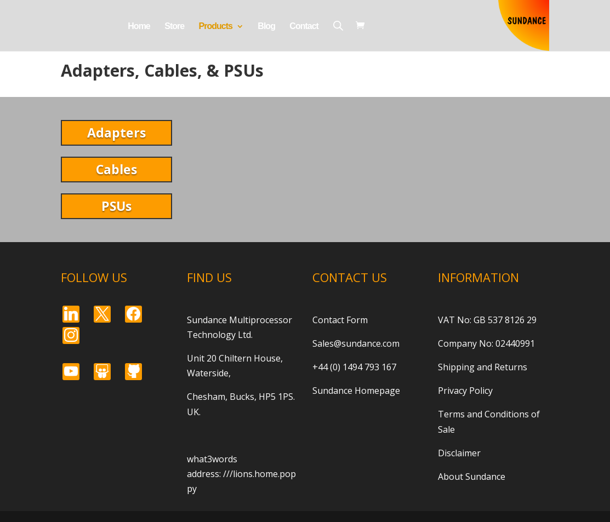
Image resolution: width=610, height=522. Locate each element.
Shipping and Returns (482, 367)
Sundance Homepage (356, 391)
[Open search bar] (338, 25)
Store (174, 26)
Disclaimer (459, 453)
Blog (266, 26)
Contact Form (340, 320)
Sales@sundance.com (356, 343)
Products (215, 26)
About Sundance (471, 477)
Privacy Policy (465, 391)
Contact (303, 26)
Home (139, 26)
